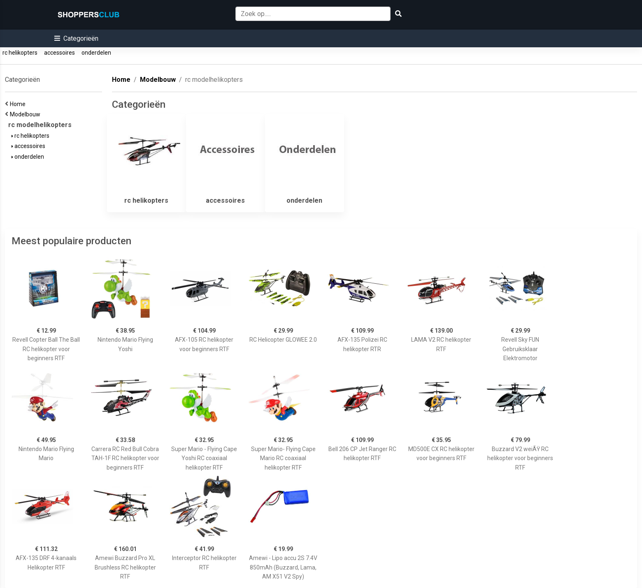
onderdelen (96, 52)
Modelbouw (26, 114)
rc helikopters (20, 52)
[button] (76, 38)
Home (19, 104)
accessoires (59, 52)
